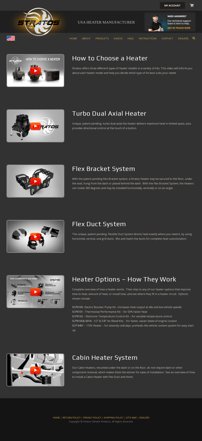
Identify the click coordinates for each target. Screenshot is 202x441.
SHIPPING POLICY (113, 417)
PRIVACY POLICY (92, 417)
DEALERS (144, 417)
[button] (194, 38)
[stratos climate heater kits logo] (38, 22)
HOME (56, 417)
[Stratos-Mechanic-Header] (169, 22)
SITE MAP (131, 417)
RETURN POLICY (71, 417)
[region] (35, 71)
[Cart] (191, 5)
